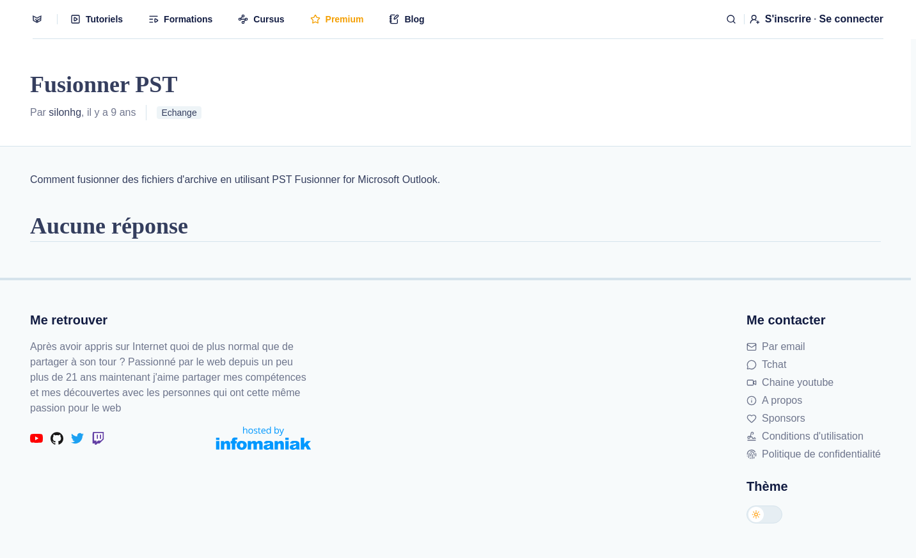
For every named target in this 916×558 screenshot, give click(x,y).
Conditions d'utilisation (805, 436)
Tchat (766, 364)
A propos (774, 400)
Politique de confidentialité (813, 454)
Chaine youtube (789, 382)
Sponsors (775, 418)
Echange (178, 113)
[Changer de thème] (764, 514)
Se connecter (851, 18)
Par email (775, 346)
